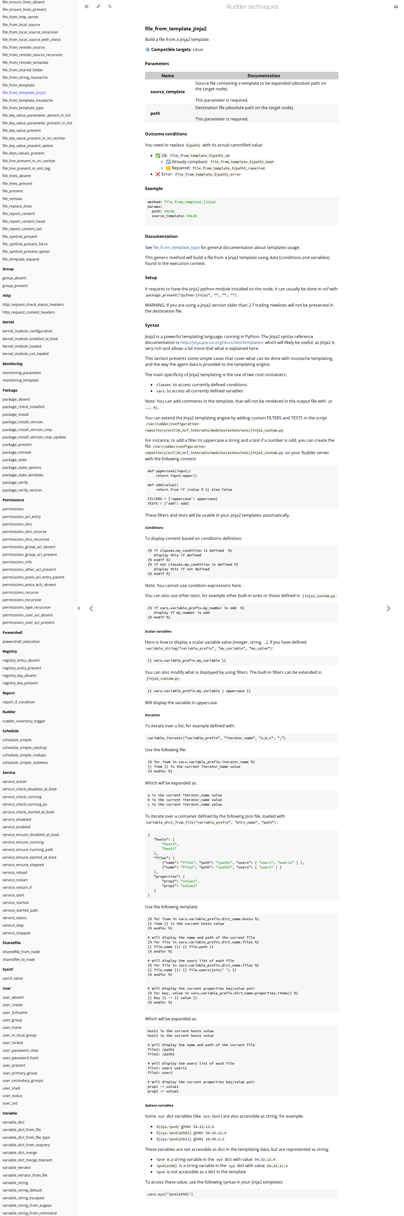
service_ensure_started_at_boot (29, 857)
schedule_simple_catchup (25, 747)
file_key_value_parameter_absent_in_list (37, 115)
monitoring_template (21, 380)
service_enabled (16, 826)
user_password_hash (21, 1057)
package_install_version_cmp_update (34, 437)
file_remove (12, 198)
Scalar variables (158, 631)
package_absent (16, 399)
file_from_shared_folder (23, 69)
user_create (13, 1004)
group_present (15, 285)
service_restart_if (17, 887)
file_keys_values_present (23, 153)
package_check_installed (24, 406)
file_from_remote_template (25, 62)
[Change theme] (98, 6)
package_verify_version (22, 490)
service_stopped (16, 932)
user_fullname (15, 1012)
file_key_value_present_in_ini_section (34, 138)
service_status (15, 917)
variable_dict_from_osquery (26, 1144)
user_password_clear (21, 1050)
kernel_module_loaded (22, 346)
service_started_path (20, 910)
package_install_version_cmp (27, 429)
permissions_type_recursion (27, 607)
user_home (12, 1027)
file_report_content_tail (22, 228)
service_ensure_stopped (23, 864)
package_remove (17, 452)
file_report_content (19, 213)
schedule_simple (17, 739)
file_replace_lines (17, 206)
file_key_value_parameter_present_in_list (37, 122)
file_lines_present (17, 183)
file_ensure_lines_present (24, 9)
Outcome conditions (166, 134)
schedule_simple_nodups (24, 755)
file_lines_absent (17, 175)
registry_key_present (20, 682)
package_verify (15, 482)
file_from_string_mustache (25, 77)
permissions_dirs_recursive (26, 539)
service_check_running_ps (25, 804)
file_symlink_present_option (26, 251)
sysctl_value (13, 978)
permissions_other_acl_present (29, 569)
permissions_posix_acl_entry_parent (33, 577)
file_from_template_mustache (28, 100)
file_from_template (19, 85)
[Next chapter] (388, 608)
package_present (17, 444)
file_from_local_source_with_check (32, 39)
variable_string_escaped (23, 1197)
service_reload (15, 872)
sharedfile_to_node (19, 959)
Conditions (154, 527)
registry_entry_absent (21, 660)
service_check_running (22, 796)
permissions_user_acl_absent (28, 615)
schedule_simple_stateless (25, 762)
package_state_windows (23, 474)
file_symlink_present (20, 236)
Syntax (152, 325)
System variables (159, 1105)
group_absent (14, 277)
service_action (15, 781)
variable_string (15, 1182)
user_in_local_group (20, 1035)
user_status (12, 1095)
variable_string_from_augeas (27, 1205)
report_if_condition (19, 702)
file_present (13, 190)
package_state (15, 459)
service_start (13, 895)
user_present (14, 1065)
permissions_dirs (17, 524)
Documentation (161, 236)
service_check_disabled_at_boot (30, 789)
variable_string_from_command (30, 1213)
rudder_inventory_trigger (24, 721)
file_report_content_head (24, 221)
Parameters (157, 63)
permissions (13, 508)
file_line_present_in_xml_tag (26, 168)
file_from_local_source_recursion (30, 32)
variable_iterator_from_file (25, 1175)
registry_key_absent (19, 675)
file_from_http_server (21, 16)
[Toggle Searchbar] (109, 6)
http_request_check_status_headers (33, 304)
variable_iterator (17, 1167)
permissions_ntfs (17, 561)
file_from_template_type (23, 107)
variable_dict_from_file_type (26, 1137)
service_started (16, 902)
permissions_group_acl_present (30, 554)
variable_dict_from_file (22, 1129)
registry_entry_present (22, 668)
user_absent (13, 997)
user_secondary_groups (23, 1080)
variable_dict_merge (20, 1152)
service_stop (13, 925)
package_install (16, 414)
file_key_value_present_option (28, 145)
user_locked (13, 1042)
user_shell (11, 1088)
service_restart (15, 879)
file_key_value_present (22, 130)
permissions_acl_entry (22, 516)
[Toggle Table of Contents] (86, 6)
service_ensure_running (23, 842)
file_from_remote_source (24, 47)
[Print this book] (396, 6)
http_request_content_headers (29, 312)
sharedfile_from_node (21, 951)
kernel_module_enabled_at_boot (30, 338)
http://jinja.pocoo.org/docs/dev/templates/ (222, 342)
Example (154, 188)
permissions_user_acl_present (28, 622)
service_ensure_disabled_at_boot (31, 834)
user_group (12, 1019)
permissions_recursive (22, 599)
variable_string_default (22, 1190)
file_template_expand (21, 259)
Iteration (152, 715)
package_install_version (23, 421)
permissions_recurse (20, 592)
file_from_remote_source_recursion (33, 54)
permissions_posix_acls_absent (29, 584)
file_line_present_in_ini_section (29, 160)
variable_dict (13, 1122)
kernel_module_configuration (28, 331)
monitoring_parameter (22, 372)
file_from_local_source (21, 24)
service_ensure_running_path (28, 849)
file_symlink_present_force (25, 244)
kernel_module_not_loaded (26, 353)
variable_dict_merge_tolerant (27, 1160)
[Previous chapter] (91, 608)
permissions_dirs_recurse (25, 531)
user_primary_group (20, 1073)
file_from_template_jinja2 (24, 92)
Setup (151, 277)
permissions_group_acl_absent (29, 546)
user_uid (10, 1103)
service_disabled (17, 819)
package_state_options (22, 467)
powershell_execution (21, 641)
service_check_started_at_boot (28, 811)
